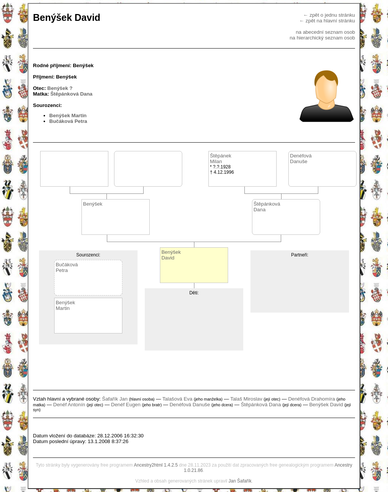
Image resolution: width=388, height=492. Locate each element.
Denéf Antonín (69, 404)
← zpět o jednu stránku (329, 15)
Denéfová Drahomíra (311, 399)
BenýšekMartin (65, 305)
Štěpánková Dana (71, 94)
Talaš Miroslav (246, 399)
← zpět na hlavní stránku (327, 21)
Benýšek (92, 204)
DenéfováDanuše (300, 158)
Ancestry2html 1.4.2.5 (156, 465)
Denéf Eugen (126, 404)
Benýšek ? (60, 88)
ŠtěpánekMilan (220, 158)
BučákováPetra (67, 267)
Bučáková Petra (68, 121)
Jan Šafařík (240, 481)
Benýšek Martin (68, 115)
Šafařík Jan (114, 399)
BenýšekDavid (171, 255)
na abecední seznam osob (325, 32)
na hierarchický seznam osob (322, 38)
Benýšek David (326, 404)
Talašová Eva (177, 399)
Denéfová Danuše (189, 404)
